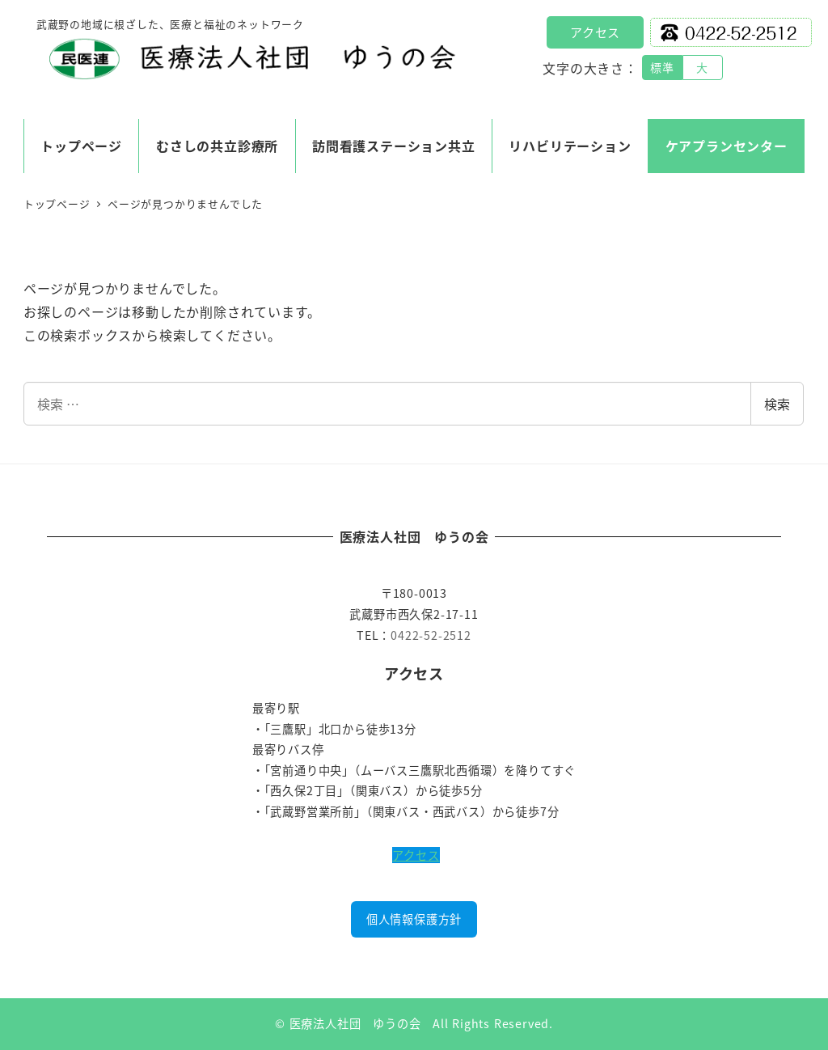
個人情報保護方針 (414, 919)
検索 (777, 403)
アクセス (595, 31)
